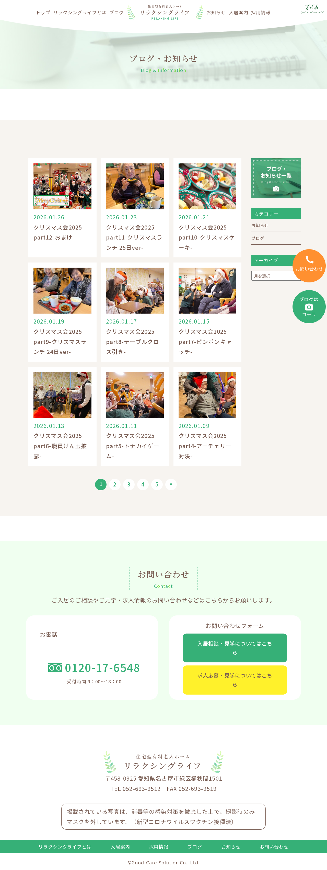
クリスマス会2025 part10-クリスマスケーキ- (207, 237)
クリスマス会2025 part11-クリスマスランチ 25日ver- (134, 237)
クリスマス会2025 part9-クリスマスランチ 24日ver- (59, 341)
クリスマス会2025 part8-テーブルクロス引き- (132, 341)
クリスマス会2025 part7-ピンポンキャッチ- (205, 341)
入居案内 (238, 12)
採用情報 (261, 12)
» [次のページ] (171, 484)
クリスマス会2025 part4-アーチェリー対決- (205, 445)
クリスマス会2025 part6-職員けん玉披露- (60, 445)
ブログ (116, 12)
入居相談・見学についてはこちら (235, 648)
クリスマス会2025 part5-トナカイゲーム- (132, 445)
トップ (43, 12)
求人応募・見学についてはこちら (235, 682)
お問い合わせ (274, 850)
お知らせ (216, 12)
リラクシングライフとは (79, 12)
